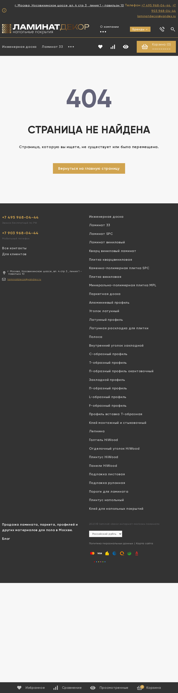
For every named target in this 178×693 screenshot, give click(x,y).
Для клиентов (14, 254)
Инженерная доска (106, 217)
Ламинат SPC (101, 234)
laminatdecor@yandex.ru (156, 16)
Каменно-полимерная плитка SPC (119, 268)
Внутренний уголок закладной (116, 345)
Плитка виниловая (105, 277)
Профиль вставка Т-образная (116, 414)
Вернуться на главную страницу (89, 168)
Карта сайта (144, 543)
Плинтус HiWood (104, 457)
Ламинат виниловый (107, 242)
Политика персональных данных (111, 543)
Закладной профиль (107, 380)
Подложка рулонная (107, 483)
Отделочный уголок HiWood (114, 448)
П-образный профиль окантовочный (121, 371)
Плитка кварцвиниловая (110, 260)
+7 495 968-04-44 (155, 5)
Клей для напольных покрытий (116, 509)
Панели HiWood (103, 466)
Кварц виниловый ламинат (112, 251)
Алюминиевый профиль (109, 302)
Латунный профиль (106, 320)
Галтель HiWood (103, 440)
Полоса (96, 337)
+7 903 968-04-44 (20, 233)
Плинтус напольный (106, 500)
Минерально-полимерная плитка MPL (122, 285)
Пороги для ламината (108, 491)
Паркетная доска (105, 294)
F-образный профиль (108, 406)
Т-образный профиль (108, 363)
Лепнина (97, 431)
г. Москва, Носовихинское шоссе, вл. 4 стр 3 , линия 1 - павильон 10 (69, 5)
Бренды (140, 29)
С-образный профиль (108, 354)
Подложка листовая (107, 474)
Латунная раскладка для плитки (119, 328)
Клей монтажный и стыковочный (117, 423)
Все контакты (14, 248)
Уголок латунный (104, 311)
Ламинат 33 (52, 47)
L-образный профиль (108, 397)
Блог (6, 539)
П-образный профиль (108, 388)
